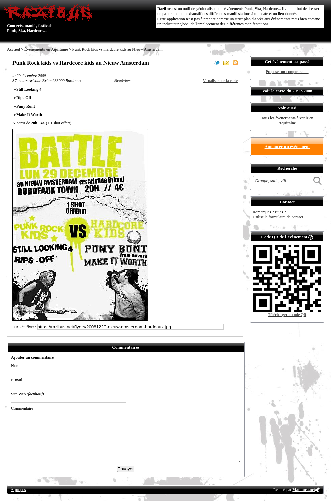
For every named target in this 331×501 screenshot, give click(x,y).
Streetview (122, 80)
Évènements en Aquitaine (46, 49)
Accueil (13, 49)
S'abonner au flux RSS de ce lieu (235, 62)
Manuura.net (303, 489)
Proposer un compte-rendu (287, 71)
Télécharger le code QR (287, 314)
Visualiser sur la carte (220, 80)
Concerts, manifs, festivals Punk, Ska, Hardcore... (50, 18)
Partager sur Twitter (217, 62)
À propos (18, 489)
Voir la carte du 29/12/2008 (287, 90)
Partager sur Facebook (208, 62)
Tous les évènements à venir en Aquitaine (287, 120)
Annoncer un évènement (287, 146)
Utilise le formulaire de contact (278, 217)
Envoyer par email (226, 62)
